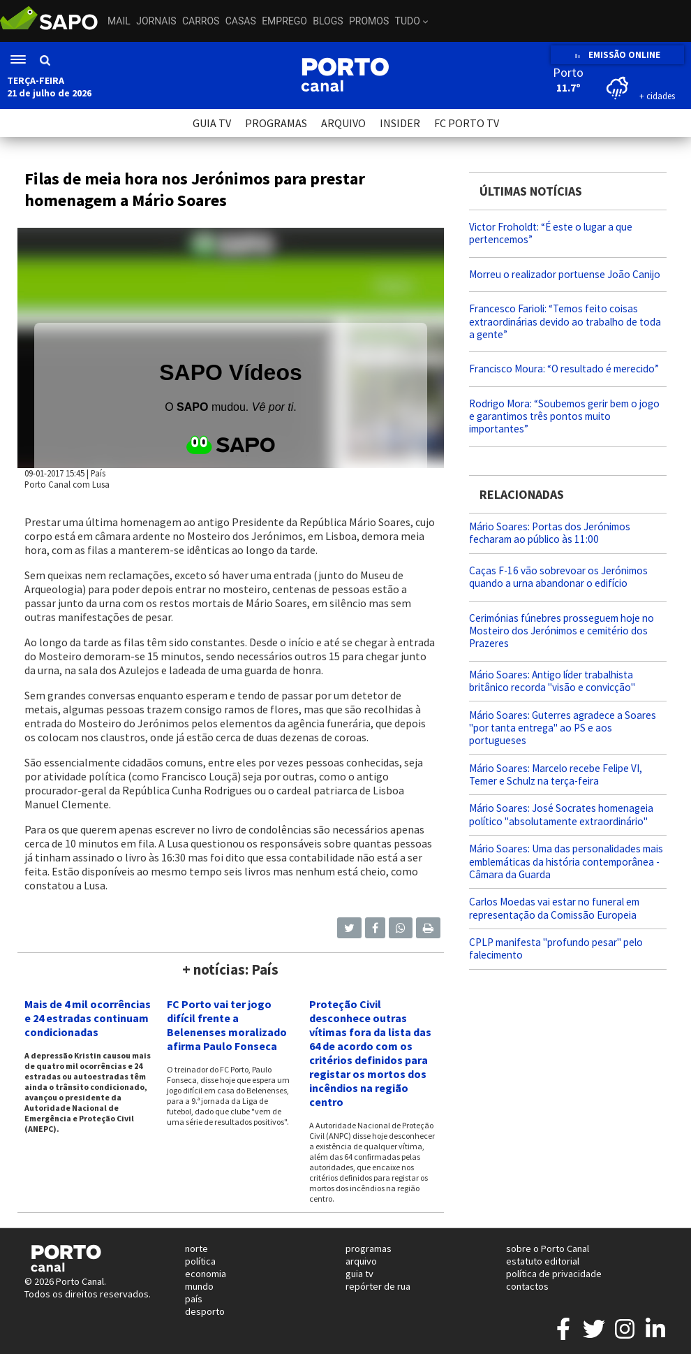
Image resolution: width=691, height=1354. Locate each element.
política (200, 1261)
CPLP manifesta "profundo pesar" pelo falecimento (556, 948)
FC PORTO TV (466, 123)
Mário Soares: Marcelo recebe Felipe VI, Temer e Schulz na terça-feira (555, 774)
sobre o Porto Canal (547, 1248)
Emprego (284, 21)
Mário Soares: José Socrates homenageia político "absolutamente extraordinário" (561, 814)
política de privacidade (554, 1273)
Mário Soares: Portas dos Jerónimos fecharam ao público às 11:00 (549, 533)
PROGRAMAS (276, 123)
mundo (199, 1286)
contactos (527, 1286)
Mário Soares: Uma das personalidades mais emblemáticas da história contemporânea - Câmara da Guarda (566, 861)
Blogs (328, 21)
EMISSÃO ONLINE (617, 55)
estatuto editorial (542, 1261)
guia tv (359, 1273)
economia (205, 1273)
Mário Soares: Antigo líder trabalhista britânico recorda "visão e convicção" (552, 681)
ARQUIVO (343, 123)
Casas (240, 21)
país (193, 1299)
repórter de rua (378, 1286)
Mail (119, 21)
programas (369, 1248)
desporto (205, 1311)
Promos (369, 21)
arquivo (361, 1261)
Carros (200, 21)
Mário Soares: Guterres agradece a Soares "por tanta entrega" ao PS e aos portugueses (562, 727)
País (98, 473)
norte (196, 1248)
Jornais (156, 21)
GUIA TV (212, 123)
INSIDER (400, 123)
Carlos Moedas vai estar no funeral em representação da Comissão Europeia (554, 908)
